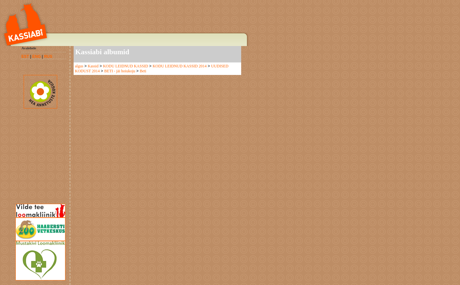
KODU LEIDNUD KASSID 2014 (179, 66)
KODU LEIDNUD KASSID (125, 66)
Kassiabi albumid (102, 52)
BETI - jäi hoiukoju (119, 71)
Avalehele (28, 48)
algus (79, 66)
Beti (143, 71)
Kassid (93, 66)
